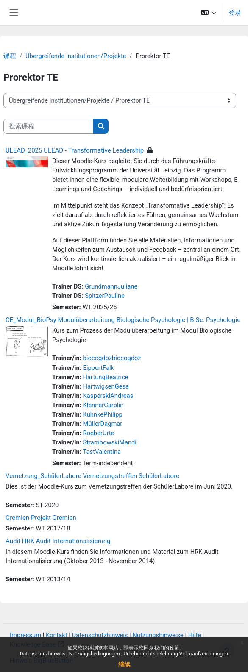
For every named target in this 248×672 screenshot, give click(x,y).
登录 (234, 13)
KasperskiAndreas (108, 396)
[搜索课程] (48, 126)
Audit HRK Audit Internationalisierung (58, 541)
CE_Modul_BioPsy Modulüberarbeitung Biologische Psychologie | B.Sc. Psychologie (123, 320)
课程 (9, 56)
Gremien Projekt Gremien (41, 518)
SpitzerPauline (105, 296)
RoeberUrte (98, 433)
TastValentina (102, 451)
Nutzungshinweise (158, 635)
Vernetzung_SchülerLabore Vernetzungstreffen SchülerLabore (92, 476)
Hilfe (194, 635)
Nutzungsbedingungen (95, 654)
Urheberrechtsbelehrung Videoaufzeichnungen (175, 654)
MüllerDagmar (103, 424)
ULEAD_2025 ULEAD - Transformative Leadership (75, 150)
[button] (208, 12)
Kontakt (56, 635)
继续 (124, 664)
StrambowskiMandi (110, 442)
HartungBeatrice (105, 377)
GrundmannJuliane (111, 286)
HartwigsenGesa (106, 386)
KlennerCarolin (103, 405)
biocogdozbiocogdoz (112, 358)
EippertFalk (98, 368)
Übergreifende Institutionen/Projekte (75, 56)
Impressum (25, 635)
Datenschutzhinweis (43, 654)
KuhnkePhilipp (103, 414)
